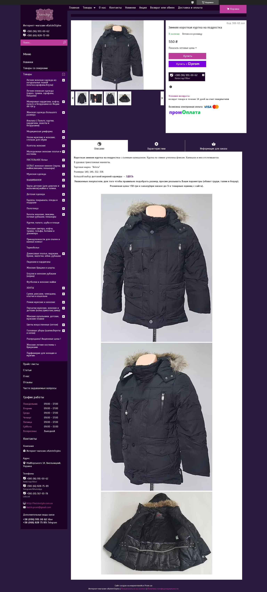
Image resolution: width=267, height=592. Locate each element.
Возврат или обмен (162, 7)
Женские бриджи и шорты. (41, 267)
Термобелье (33, 247)
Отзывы (28, 382)
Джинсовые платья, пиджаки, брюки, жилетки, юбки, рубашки (44, 254)
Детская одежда (36, 194)
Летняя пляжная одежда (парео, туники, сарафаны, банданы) (40, 93)
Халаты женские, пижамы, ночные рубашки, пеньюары (41, 215)
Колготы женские (36, 145)
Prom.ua (148, 585)
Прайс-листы (31, 364)
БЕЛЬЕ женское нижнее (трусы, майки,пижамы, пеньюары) (43, 167)
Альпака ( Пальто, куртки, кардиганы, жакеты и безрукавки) (40, 123)
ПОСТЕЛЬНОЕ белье (37, 159)
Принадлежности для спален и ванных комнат (43, 240)
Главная (74, 7)
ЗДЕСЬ (129, 176)
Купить (187, 56)
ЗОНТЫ (30, 287)
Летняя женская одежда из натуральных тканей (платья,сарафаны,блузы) (41, 82)
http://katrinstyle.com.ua (40, 503)
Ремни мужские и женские (41, 302)
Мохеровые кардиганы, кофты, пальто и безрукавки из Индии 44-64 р (43, 104)
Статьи (27, 370)
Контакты (115, 7)
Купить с (187, 64)
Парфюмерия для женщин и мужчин (41, 354)
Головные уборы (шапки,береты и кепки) (43, 331)
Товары (87, 7)
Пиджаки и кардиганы (38, 261)
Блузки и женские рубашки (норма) (41, 275)
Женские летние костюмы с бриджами (41, 346)
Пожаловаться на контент (133, 588)
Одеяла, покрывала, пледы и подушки (42, 201)
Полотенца (32, 208)
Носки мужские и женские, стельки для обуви (41, 138)
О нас (102, 7)
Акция (143, 7)
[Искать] (64, 43)
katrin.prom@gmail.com (39, 507)
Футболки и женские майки (41, 281)
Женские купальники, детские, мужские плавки (43, 317)
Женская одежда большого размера (42, 113)
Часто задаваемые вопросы (39, 388)
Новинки (130, 7)
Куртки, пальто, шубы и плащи (43, 222)
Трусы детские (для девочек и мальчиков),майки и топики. (43, 187)
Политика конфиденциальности (163, 588)
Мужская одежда (36, 174)
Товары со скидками (35, 68)
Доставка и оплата (190, 7)
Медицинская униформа (39, 131)
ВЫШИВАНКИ (34, 179)
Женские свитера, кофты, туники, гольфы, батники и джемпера (40, 231)
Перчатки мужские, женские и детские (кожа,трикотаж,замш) (43, 309)
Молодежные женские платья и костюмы (44, 152)
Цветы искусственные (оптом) (42, 324)
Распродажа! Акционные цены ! (44, 338)
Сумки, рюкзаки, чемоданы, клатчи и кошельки (41, 295)
